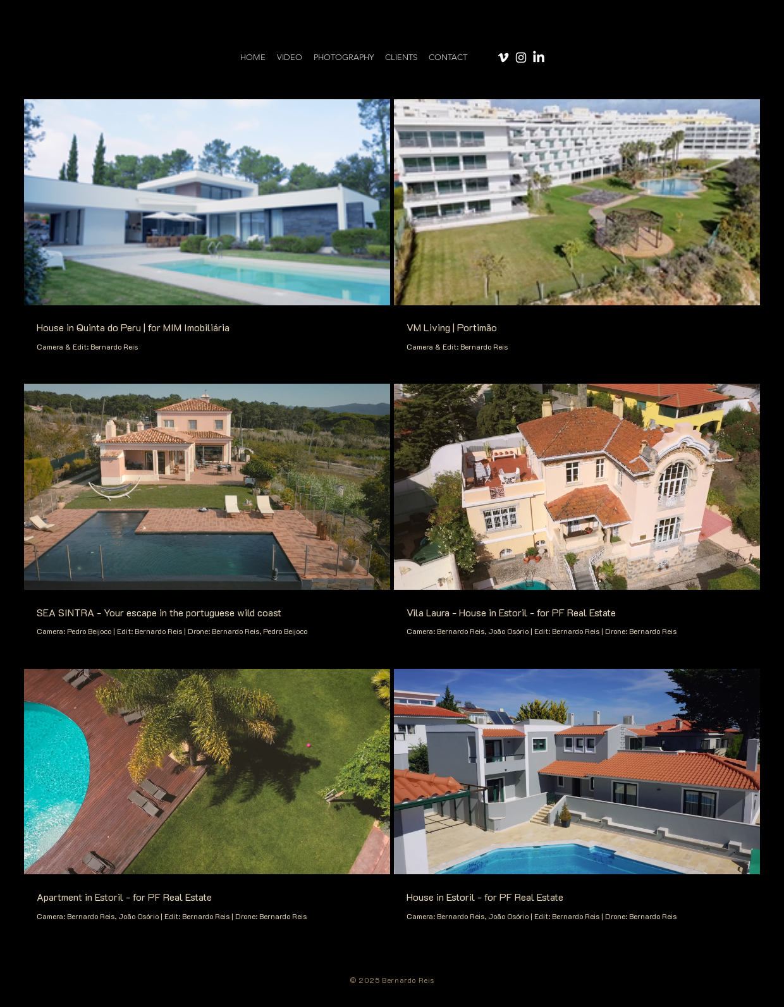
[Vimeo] (503, 57)
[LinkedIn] (539, 57)
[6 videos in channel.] (392, 510)
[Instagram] (521, 57)
